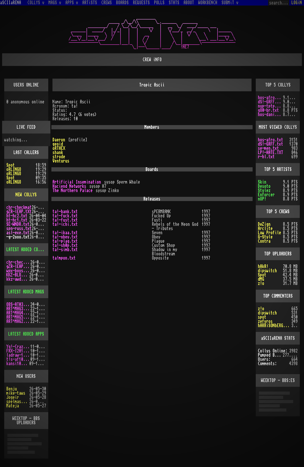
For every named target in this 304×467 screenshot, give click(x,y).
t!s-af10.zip (18, 359)
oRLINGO (13, 169)
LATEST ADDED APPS (26, 334)
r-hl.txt (266, 157)
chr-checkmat (19, 207)
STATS (174, 3)
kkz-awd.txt (17, 279)
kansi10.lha (17, 363)
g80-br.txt (268, 110)
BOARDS (122, 3)
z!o (261, 283)
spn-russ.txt (19, 228)
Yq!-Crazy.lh (18, 347)
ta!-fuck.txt (65, 216)
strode (58, 157)
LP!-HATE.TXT (270, 152)
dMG (261, 279)
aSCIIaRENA (10, 3)
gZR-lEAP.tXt (19, 211)
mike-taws (15, 393)
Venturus (60, 161)
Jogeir (12, 397)
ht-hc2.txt (16, 216)
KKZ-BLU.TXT (17, 275)
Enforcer (266, 195)
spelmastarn (17, 401)
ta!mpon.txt (64, 258)
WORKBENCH (207, 3)
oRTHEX (58, 148)
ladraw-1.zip (18, 355)
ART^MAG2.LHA (18, 321)
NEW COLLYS (26, 195)
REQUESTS (141, 3)
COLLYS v (35, 3)
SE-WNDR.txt (18, 224)
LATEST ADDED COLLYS (26, 249)
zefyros (265, 321)
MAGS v (55, 3)
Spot (10, 165)
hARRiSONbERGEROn (274, 325)
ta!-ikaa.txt (65, 233)
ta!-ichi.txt (65, 224)
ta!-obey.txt (65, 237)
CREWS (106, 3)
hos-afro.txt (270, 98)
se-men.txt (268, 148)
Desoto (264, 186)
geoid (57, 144)
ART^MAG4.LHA (18, 313)
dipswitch (267, 271)
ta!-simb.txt (65, 249)
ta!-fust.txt (65, 220)
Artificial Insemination (76, 182)
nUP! (262, 199)
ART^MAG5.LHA (18, 317)
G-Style (265, 237)
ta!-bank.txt (65, 211)
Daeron (58, 140)
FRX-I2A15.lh (18, 351)
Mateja (12, 406)
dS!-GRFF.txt (270, 102)
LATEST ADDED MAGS (26, 292)
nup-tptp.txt (270, 106)
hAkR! (263, 266)
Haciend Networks (69, 186)
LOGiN (296, 3)
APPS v (71, 3)
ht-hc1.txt (16, 220)
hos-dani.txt (270, 114)
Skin (262, 182)
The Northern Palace (72, 190)
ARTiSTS (89, 3)
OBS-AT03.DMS (18, 304)
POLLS (159, 3)
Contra (264, 241)
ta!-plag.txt (65, 241)
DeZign (264, 224)
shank (57, 152)
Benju (11, 389)
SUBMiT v (229, 3)
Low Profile (269, 233)
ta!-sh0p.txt (65, 245)
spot (262, 317)
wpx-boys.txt (18, 271)
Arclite (265, 228)
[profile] (77, 140)
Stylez (264, 190)
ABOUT (189, 3)
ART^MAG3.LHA (18, 309)
